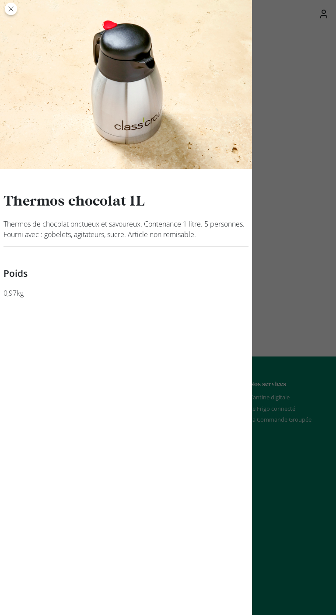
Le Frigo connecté (272, 408)
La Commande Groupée (280, 419)
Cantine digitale (269, 397)
